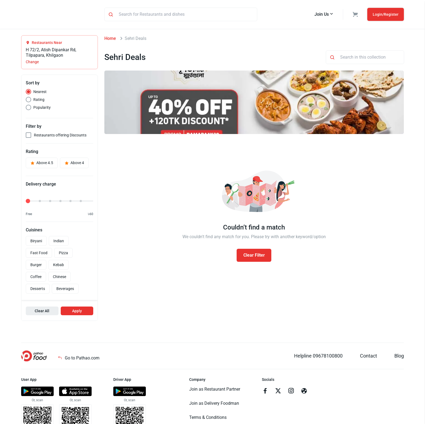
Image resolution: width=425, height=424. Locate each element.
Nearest (40, 92)
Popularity (42, 108)
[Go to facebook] (265, 392)
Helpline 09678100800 (318, 356)
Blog (399, 356)
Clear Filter (254, 256)
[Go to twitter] (278, 392)
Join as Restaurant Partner (214, 390)
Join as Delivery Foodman (214, 404)
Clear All (42, 312)
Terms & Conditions (208, 418)
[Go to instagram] (291, 392)
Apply (77, 312)
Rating (38, 100)
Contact (368, 356)
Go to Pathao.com (78, 358)
